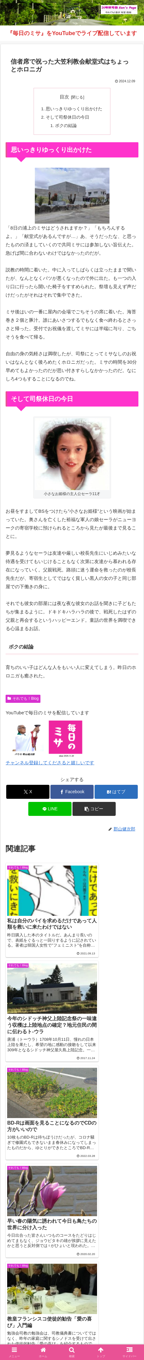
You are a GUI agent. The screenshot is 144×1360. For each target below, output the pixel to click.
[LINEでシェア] (50, 809)
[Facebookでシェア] (72, 792)
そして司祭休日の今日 (67, 117)
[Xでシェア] (27, 792)
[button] (94, 809)
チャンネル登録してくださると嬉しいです (50, 762)
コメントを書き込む (72, 1230)
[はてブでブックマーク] (116, 792)
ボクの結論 (66, 125)
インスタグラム (37, 1330)
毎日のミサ (107, 1330)
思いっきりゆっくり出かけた (74, 109)
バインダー (72, 1340)
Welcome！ (37, 1321)
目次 (64, 96)
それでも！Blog (23, 698)
